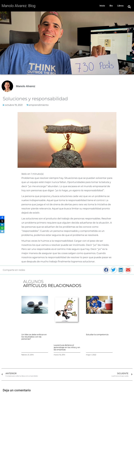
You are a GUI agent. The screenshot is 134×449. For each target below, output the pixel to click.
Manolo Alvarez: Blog (18, 6)
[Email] (2, 231)
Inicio (102, 5)
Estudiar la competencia (97, 334)
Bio (111, 5)
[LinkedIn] (2, 224)
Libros (120, 5)
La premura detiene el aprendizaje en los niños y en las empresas (67, 347)
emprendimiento (39, 105)
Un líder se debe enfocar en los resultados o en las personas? (34, 336)
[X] (2, 221)
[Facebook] (2, 217)
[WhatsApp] (2, 228)
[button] (129, 6)
